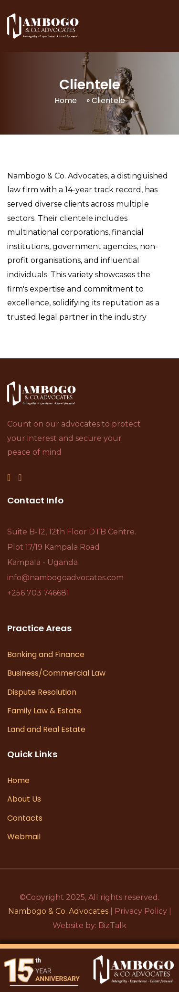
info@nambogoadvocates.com (65, 577)
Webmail (24, 836)
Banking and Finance (45, 654)
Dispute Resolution (41, 692)
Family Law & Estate (44, 710)
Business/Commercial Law (56, 673)
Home (65, 100)
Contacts (24, 818)
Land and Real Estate (46, 729)
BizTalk (112, 925)
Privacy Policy (141, 911)
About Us (24, 799)
